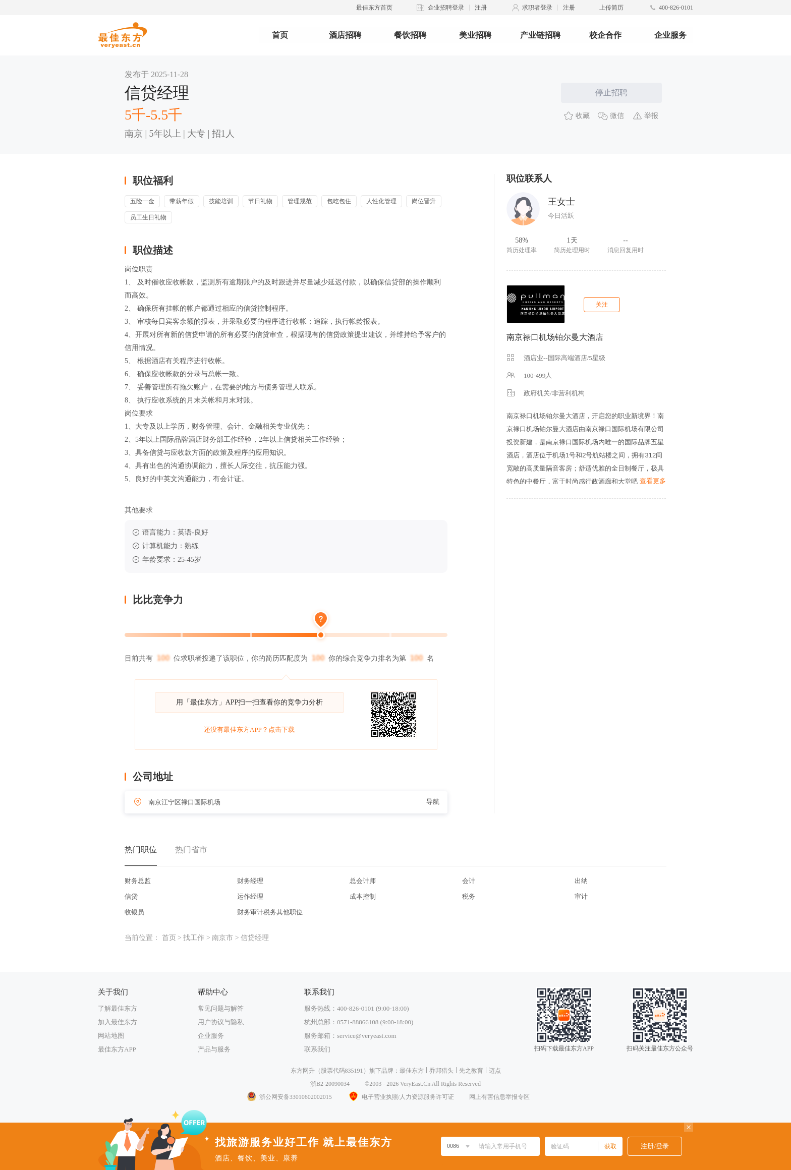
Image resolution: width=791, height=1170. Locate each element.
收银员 (134, 912)
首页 (280, 35)
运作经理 (250, 896)
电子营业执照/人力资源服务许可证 (400, 1096)
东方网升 (303, 1070)
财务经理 (250, 881)
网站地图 (111, 1035)
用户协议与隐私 (221, 1022)
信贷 (131, 896)
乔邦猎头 (441, 1070)
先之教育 (471, 1070)
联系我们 (317, 1049)
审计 (581, 896)
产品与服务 (214, 1049)
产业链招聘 (540, 35)
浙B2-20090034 (330, 1083)
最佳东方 (412, 1070)
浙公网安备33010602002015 (289, 1096)
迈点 (495, 1070)
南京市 (222, 938)
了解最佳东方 (117, 1008)
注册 (481, 7)
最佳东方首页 (374, 7)
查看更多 (653, 481)
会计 (468, 881)
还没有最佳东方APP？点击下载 (249, 729)
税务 (468, 896)
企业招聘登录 (446, 7)
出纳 (581, 881)
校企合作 (605, 35)
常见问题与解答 (221, 1008)
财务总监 (138, 881)
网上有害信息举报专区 (499, 1096)
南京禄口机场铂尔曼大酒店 (554, 337)
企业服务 (670, 35)
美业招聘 (475, 35)
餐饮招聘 (410, 35)
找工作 (193, 938)
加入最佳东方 (117, 1022)
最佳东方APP (117, 1049)
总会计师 (363, 881)
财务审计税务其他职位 (270, 912)
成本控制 (363, 896)
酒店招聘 (345, 35)
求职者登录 (537, 7)
